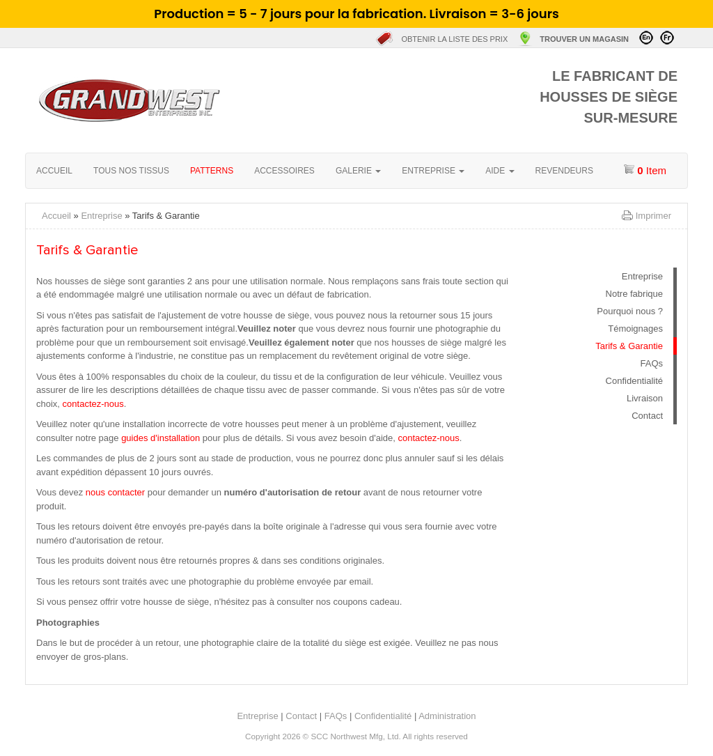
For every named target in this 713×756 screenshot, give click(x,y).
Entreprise (101, 215)
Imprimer (653, 215)
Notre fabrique (634, 293)
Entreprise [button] (433, 171)
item (645, 170)
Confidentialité (634, 381)
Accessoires (284, 171)
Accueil (246, 100)
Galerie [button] (358, 171)
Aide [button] (499, 171)
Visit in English (646, 38)
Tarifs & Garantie (629, 346)
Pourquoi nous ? (630, 311)
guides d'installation (160, 438)
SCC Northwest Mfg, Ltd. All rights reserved (389, 736)
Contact (647, 415)
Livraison (645, 398)
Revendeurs (564, 171)
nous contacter (115, 492)
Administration (447, 716)
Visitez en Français (667, 38)
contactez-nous (93, 404)
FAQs (651, 363)
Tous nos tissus (131, 171)
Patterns (211, 171)
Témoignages (635, 328)
